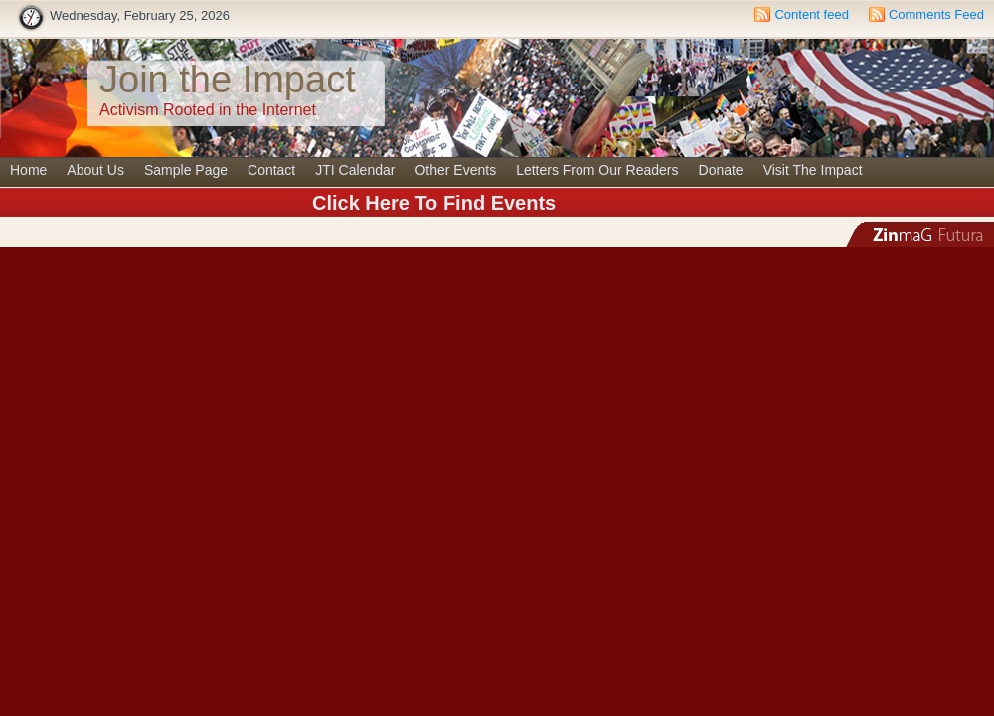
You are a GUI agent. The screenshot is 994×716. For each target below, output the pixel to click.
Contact (271, 170)
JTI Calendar (355, 170)
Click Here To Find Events (434, 203)
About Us (95, 170)
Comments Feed (936, 14)
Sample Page (186, 170)
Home (28, 170)
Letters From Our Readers (597, 170)
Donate (721, 170)
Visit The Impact (813, 170)
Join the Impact (227, 79)
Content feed (811, 14)
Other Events (455, 170)
